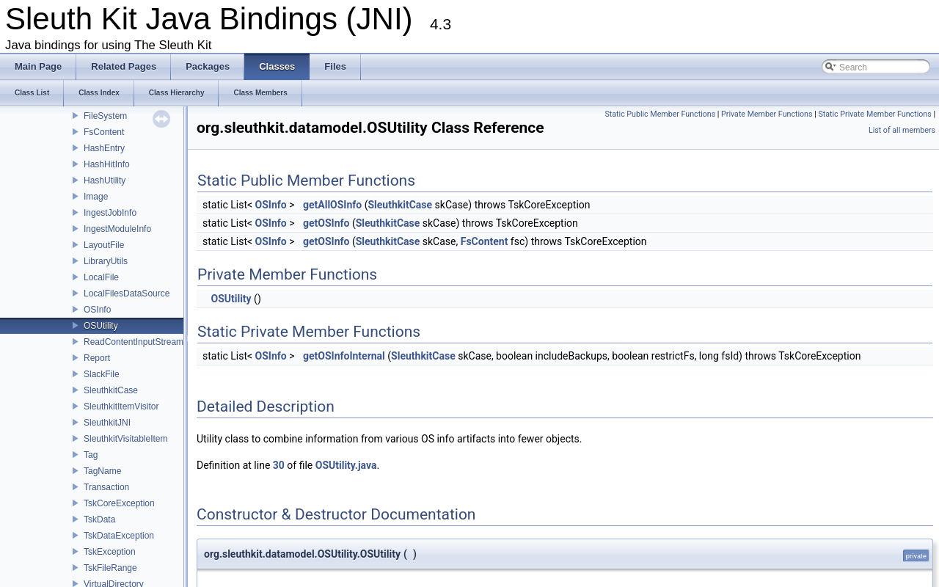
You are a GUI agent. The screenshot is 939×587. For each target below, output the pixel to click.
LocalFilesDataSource (126, 293)
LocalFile (101, 277)
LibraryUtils (106, 261)
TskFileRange (110, 568)
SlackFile (102, 374)
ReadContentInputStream (133, 342)
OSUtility (101, 326)
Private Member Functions (766, 114)
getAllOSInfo (332, 205)
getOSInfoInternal (344, 356)
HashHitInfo (107, 164)
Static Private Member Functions (874, 114)
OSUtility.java (346, 465)
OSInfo (97, 310)
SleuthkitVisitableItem (126, 439)
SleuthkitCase (111, 390)
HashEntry (104, 148)
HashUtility (104, 180)
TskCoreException (119, 503)
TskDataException (119, 536)
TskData (99, 519)
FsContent (104, 132)
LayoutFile (104, 245)
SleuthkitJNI (107, 423)
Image (96, 197)
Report (97, 358)
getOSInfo (326, 223)
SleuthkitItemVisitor (121, 406)
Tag (91, 455)
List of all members (902, 130)
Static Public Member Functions (659, 114)
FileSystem (105, 116)
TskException (110, 552)
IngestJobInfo (110, 213)
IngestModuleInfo (117, 229)
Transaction (106, 487)
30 (279, 465)
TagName (102, 471)
